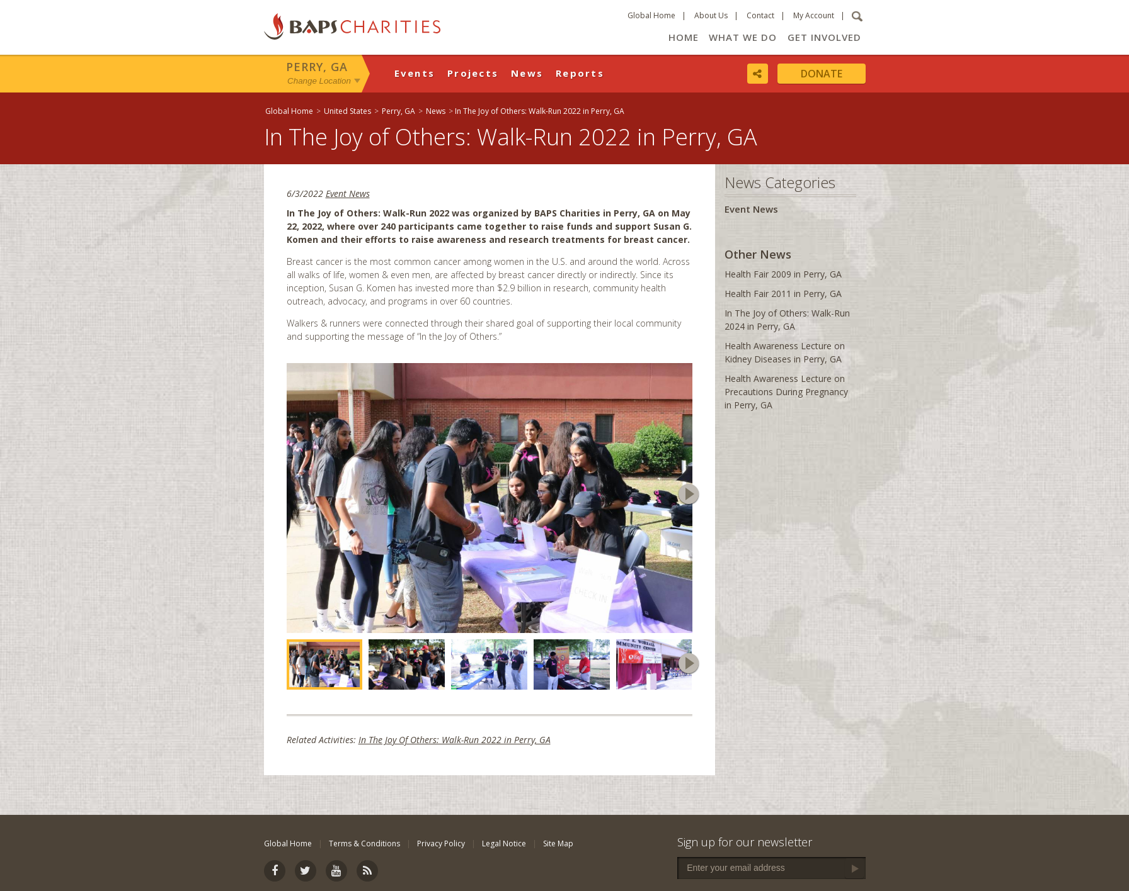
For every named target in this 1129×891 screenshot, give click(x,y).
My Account (813, 15)
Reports (580, 73)
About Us (711, 15)
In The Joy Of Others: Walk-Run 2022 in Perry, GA (454, 740)
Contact (760, 15)
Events (414, 73)
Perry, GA (317, 66)
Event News (348, 193)
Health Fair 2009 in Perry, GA (783, 274)
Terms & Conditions (364, 843)
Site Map (558, 843)
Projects (472, 73)
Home (683, 37)
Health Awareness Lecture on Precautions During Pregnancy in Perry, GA (786, 392)
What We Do (743, 37)
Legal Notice (504, 843)
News (527, 73)
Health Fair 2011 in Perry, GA (783, 294)
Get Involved (824, 37)
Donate (821, 74)
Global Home (651, 15)
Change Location (319, 81)
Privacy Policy (441, 843)
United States (347, 111)
